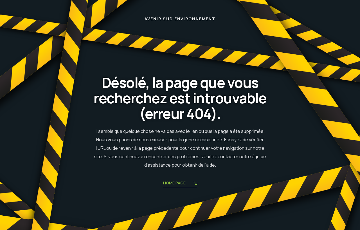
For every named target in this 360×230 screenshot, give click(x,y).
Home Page (180, 183)
